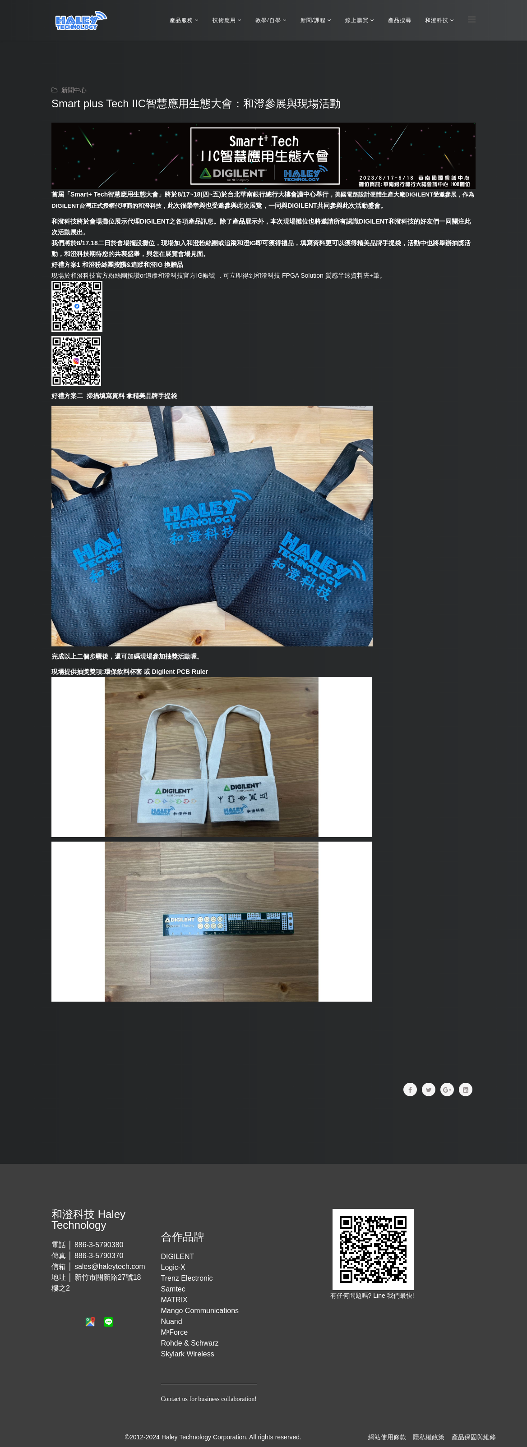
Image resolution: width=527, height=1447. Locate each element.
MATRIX (174, 1300)
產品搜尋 (399, 20)
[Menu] (472, 19)
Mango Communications (200, 1310)
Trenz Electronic (187, 1278)
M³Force (174, 1332)
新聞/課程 (313, 20)
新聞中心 (74, 90)
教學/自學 (268, 20)
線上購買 (357, 20)
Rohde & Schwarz (190, 1343)
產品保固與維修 (474, 1437)
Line (380, 1295)
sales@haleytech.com (109, 1266)
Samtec (173, 1289)
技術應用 (224, 20)
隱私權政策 (428, 1437)
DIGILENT (177, 1256)
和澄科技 (436, 20)
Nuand (171, 1321)
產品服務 (181, 20)
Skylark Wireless (187, 1354)
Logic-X (173, 1267)
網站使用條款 (387, 1437)
